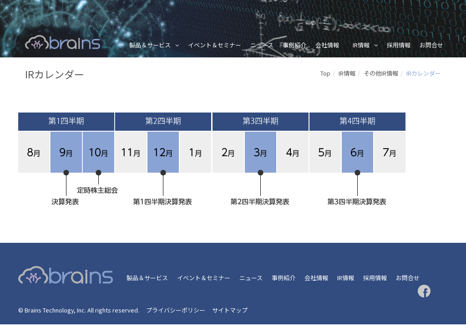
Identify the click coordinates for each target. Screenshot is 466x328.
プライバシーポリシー (175, 310)
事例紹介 (294, 45)
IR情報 (361, 45)
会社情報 (327, 45)
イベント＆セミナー (214, 45)
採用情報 (398, 45)
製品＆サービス (150, 45)
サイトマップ (230, 310)
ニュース (262, 45)
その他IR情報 (381, 73)
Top (325, 73)
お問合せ (431, 45)
